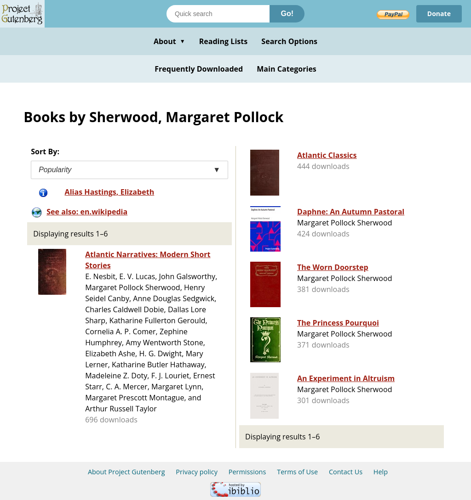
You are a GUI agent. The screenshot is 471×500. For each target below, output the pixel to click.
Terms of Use (297, 471)
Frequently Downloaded (199, 69)
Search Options (289, 41)
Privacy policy (197, 471)
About (169, 41)
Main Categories (286, 69)
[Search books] (218, 13)
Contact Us (345, 471)
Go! (287, 13)
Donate (439, 13)
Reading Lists (223, 41)
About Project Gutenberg (126, 471)
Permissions (247, 471)
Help (380, 471)
